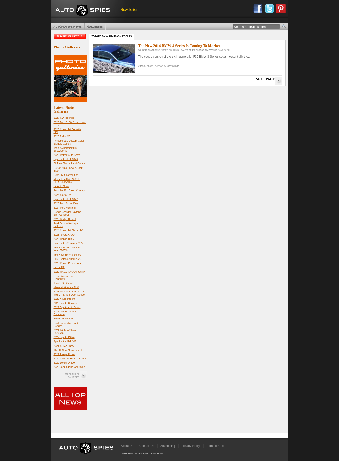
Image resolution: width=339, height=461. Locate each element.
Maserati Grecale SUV (66, 287)
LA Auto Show (61, 186)
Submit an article (70, 36)
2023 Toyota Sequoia (65, 303)
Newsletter (129, 10)
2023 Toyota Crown (65, 234)
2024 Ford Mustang (65, 207)
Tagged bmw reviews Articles (112, 36)
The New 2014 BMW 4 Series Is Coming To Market (179, 46)
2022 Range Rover (64, 354)
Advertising (167, 446)
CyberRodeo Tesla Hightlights (64, 277)
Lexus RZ (59, 267)
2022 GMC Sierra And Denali (70, 358)
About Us (127, 446)
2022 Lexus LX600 (64, 362)
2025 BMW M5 (62, 136)
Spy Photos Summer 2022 (68, 243)
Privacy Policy (190, 446)
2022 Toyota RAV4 (64, 337)
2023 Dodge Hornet (65, 219)
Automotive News (67, 26)
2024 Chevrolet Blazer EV (68, 230)
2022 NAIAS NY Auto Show (69, 271)
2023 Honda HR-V (64, 238)
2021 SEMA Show (64, 345)
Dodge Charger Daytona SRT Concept (67, 213)
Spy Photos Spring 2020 (67, 258)
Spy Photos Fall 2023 (66, 159)
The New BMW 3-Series (67, 254)
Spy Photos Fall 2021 (66, 341)
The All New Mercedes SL (68, 350)
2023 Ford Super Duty (66, 203)
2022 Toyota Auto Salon (67, 307)
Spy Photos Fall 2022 (66, 199)
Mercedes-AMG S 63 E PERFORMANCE (67, 180)
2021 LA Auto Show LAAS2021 (65, 331)
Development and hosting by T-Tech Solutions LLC (145, 454)
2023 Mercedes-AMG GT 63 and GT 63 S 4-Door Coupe (69, 293)
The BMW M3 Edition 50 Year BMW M (67, 249)
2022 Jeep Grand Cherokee (69, 367)
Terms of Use (215, 446)
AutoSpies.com (82, 11)
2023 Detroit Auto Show (67, 155)
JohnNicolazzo (147, 50)
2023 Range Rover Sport (68, 263)
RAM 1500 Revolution (66, 174)
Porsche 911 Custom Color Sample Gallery (69, 142)
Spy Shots (173, 66)
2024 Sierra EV (62, 194)
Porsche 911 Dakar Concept (70, 190)
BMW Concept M (63, 318)
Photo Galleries (95, 26)
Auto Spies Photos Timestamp (199, 50)
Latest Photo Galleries (64, 109)
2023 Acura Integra (64, 298)
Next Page (265, 79)
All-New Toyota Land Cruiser (70, 163)
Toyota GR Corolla (64, 283)
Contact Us (146, 446)
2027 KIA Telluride (64, 117)
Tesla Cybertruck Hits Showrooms (66, 149)
